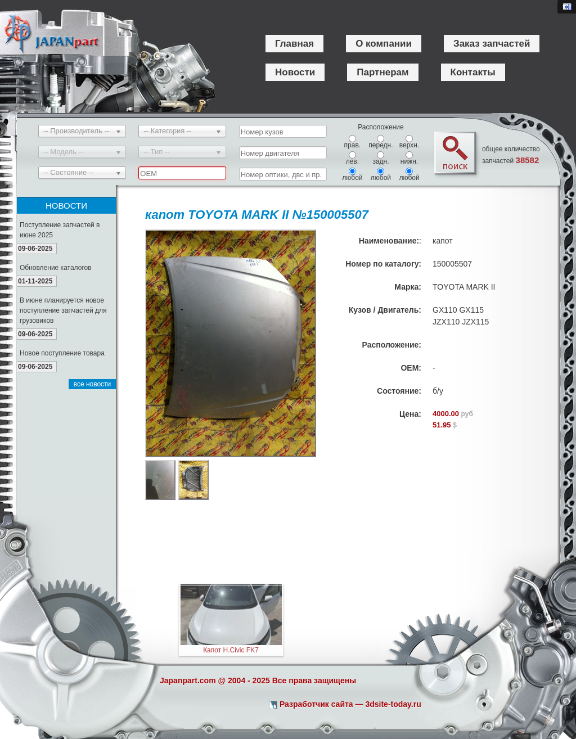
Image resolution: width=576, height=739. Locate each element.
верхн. (409, 142)
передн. (380, 142)
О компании (384, 43)
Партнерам (382, 72)
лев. (352, 158)
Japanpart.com (188, 680)
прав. (352, 142)
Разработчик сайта (316, 704)
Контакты (473, 72)
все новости (92, 384)
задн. (380, 158)
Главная (294, 43)
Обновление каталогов (56, 268)
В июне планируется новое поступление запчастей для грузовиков (63, 310)
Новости (295, 72)
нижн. (409, 158)
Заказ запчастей (491, 43)
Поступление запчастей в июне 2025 (60, 230)
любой (352, 175)
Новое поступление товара (62, 353)
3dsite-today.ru (393, 704)
